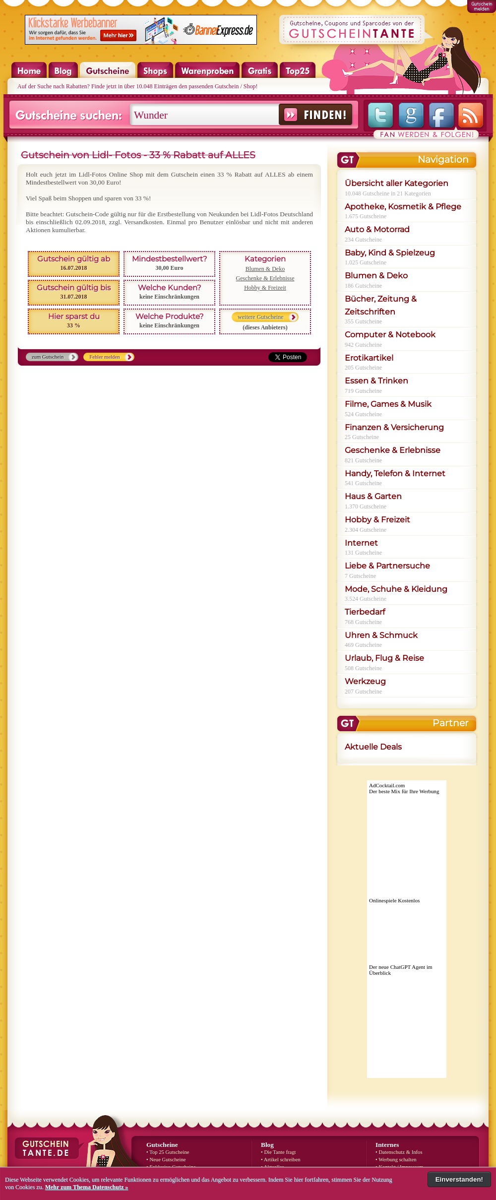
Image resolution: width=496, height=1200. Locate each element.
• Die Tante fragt (278, 1152)
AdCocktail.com (387, 785)
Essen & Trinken (376, 380)
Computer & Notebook (390, 334)
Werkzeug (365, 681)
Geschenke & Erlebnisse (265, 278)
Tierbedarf (365, 612)
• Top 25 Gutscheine (167, 1152)
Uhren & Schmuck (381, 635)
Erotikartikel (369, 358)
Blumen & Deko (265, 268)
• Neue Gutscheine (166, 1159)
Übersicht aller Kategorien (396, 183)
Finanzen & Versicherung (394, 427)
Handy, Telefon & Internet (395, 473)
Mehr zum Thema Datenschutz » (86, 1187)
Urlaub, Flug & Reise (384, 658)
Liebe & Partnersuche (387, 565)
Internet (361, 543)
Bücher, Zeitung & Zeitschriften (381, 305)
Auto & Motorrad (377, 229)
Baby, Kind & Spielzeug (390, 252)
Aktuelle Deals (373, 747)
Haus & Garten (373, 496)
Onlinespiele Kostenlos (394, 900)
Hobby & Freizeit (265, 287)
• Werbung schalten (396, 1159)
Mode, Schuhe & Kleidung (396, 589)
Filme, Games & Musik (388, 404)
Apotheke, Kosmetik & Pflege (403, 206)
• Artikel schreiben (281, 1159)
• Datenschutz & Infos (399, 1152)
